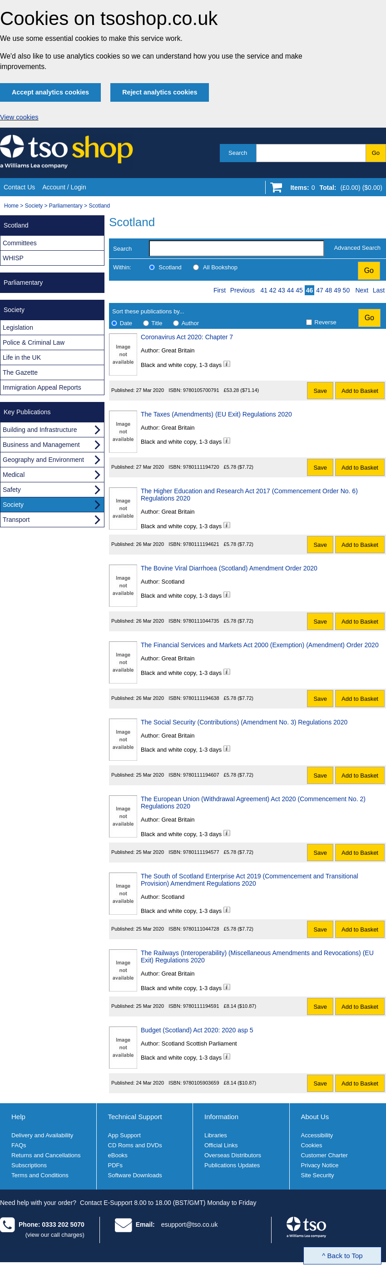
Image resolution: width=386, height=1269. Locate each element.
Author (190, 323)
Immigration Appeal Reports (42, 387)
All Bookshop (220, 267)
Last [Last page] (379, 290)
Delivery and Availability (42, 1135)
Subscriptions (29, 1165)
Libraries (215, 1135)
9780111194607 (201, 775)
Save (320, 390)
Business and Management (41, 444)
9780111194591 (201, 1006)
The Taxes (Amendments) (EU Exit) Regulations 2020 (216, 414)
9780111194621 (201, 544)
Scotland (99, 206)
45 (299, 290)
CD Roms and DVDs (135, 1145)
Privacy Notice (320, 1165)
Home (11, 206)
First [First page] (219, 290)
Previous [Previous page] (242, 290)
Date (126, 323)
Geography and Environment (43, 459)
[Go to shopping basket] (334, 189)
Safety (12, 489)
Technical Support (135, 1116)
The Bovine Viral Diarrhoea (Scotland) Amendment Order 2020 (229, 568)
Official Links (221, 1145)
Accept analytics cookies (50, 92)
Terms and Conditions (40, 1175)
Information (221, 1116)
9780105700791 (201, 390)
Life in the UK (22, 357)
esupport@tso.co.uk (189, 1224)
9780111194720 (201, 467)
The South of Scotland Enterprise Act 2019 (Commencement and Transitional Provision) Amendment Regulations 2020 (249, 879)
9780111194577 (201, 852)
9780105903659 (201, 1083)
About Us (315, 1116)
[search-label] (236, 248)
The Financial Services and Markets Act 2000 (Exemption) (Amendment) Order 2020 (260, 645)
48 (328, 290)
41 (263, 290)
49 (337, 290)
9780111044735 (201, 621)
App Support (124, 1135)
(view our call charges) (54, 1234)
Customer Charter (324, 1155)
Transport (16, 519)
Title (156, 323)
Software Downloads (135, 1175)
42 (273, 290)
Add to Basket (359, 390)
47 (319, 290)
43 (281, 290)
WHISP (13, 258)
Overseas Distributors (232, 1155)
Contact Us (19, 187)
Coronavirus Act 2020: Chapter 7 (187, 337)
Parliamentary (66, 206)
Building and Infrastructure (40, 429)
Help (18, 1116)
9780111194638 (201, 698)
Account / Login (64, 187)
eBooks (118, 1155)
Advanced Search (357, 247)
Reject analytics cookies (159, 92)
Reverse (325, 322)
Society (34, 206)
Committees (20, 243)
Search (237, 152)
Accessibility (317, 1135)
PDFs (115, 1165)
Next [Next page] (361, 290)
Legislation (18, 327)
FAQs (18, 1145)
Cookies (311, 1145)
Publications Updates (232, 1165)
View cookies (19, 117)
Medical (14, 474)
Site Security (317, 1175)
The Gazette (20, 372)
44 (290, 290)
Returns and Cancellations (45, 1155)
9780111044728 (201, 929)
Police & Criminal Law (33, 342)
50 (346, 290)
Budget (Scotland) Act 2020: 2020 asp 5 (197, 1030)
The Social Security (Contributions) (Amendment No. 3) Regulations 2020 (244, 722)
